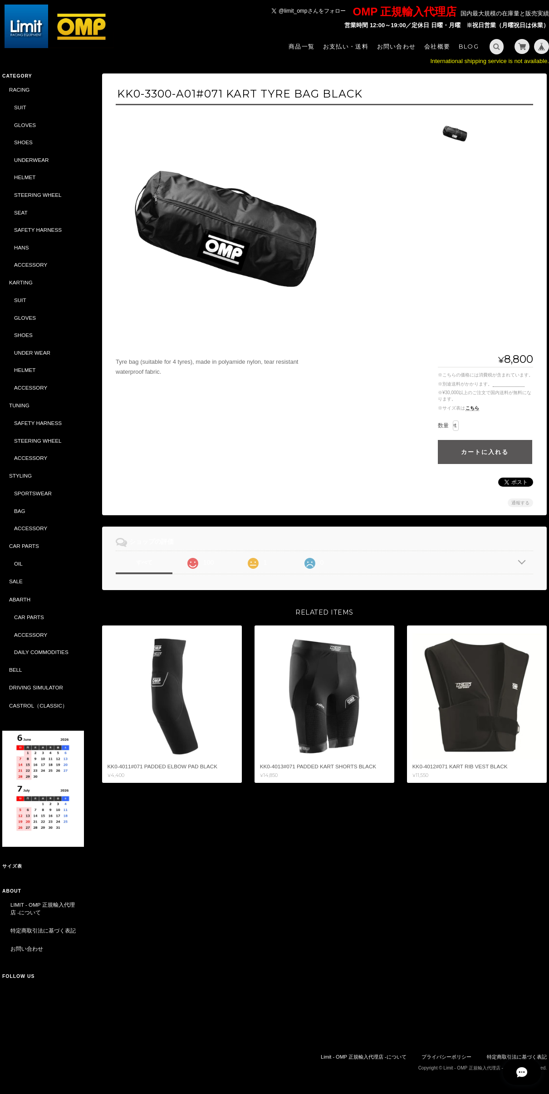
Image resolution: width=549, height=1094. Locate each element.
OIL (18, 564)
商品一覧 (301, 46)
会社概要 (437, 46)
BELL (15, 670)
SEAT (21, 212)
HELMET (24, 177)
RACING (19, 90)
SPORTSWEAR (33, 493)
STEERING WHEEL (38, 195)
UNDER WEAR (32, 353)
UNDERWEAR (31, 160)
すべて (144, 562)
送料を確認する (508, 383)
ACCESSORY (30, 265)
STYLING (20, 476)
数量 (443, 425)
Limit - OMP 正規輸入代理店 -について (42, 909)
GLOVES (25, 125)
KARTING (21, 282)
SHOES (23, 142)
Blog (469, 46)
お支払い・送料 (345, 46)
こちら (472, 407)
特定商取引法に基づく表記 (43, 930)
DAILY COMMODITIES (41, 652)
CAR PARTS (24, 546)
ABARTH (19, 599)
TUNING (19, 405)
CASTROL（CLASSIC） (38, 705)
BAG (19, 511)
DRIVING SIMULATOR (36, 687)
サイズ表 (12, 866)
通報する (520, 502)
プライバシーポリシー (446, 1057)
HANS (21, 247)
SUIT (20, 107)
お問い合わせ (396, 46)
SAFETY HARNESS (38, 230)
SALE (16, 581)
